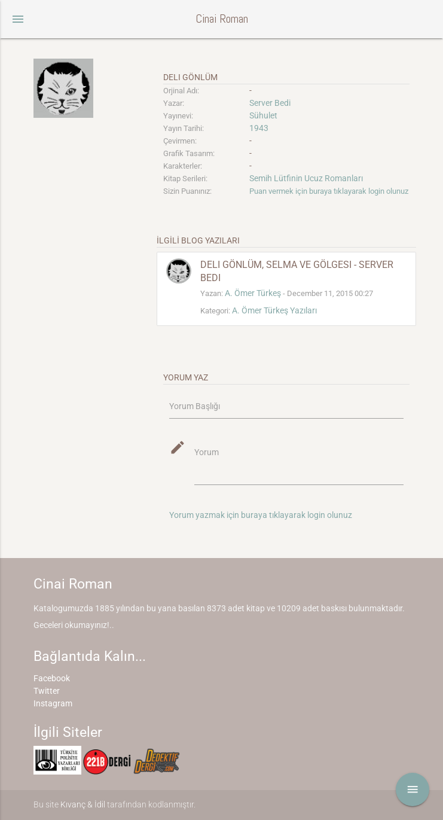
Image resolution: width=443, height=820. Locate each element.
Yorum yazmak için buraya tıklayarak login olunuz (260, 515)
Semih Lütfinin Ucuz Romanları (306, 178)
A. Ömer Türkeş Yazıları (274, 310)
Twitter (46, 691)
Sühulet (263, 115)
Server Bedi (270, 103)
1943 (258, 128)
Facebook (51, 678)
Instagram (52, 703)
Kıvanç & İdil (82, 804)
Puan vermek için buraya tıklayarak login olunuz (328, 191)
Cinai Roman (221, 18)
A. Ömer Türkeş (253, 293)
